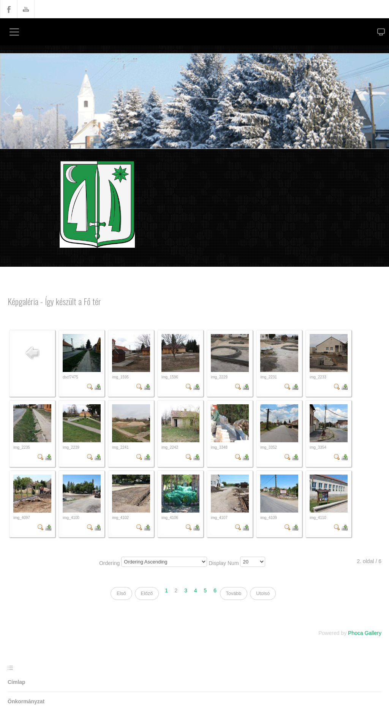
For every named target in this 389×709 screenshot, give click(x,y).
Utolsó (263, 593)
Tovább (234, 593)
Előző (147, 593)
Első (121, 593)
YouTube (25, 9)
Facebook (8, 9)
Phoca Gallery (364, 633)
